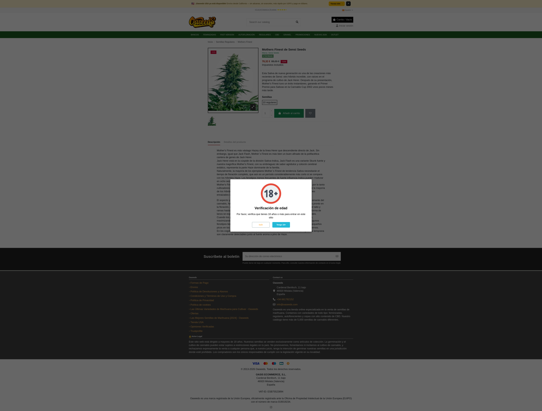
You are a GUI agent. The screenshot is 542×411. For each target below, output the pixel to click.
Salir (261, 225)
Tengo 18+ (281, 225)
